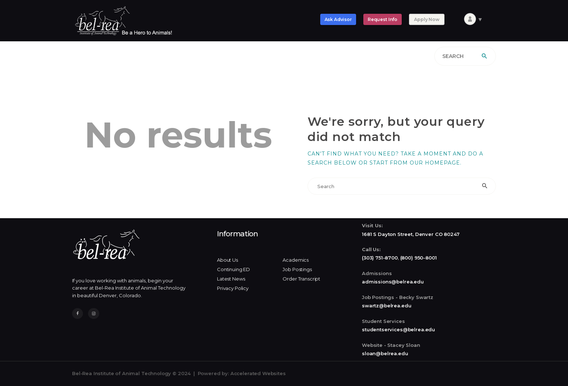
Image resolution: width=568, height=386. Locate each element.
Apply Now (426, 19)
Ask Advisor (338, 19)
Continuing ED (233, 269)
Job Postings (297, 269)
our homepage (435, 162)
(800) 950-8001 (418, 258)
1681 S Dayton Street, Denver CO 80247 (410, 234)
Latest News (231, 279)
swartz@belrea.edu (386, 305)
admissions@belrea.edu (393, 282)
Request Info (382, 19)
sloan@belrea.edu (385, 353)
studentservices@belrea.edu (398, 329)
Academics (296, 260)
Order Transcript (301, 279)
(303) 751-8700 (380, 258)
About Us (227, 260)
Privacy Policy (232, 288)
